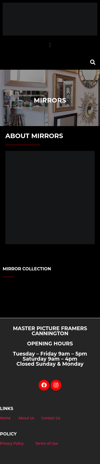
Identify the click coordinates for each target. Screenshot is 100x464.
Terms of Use (46, 443)
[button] (50, 45)
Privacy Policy (11, 443)
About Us (26, 417)
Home (5, 417)
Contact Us (50, 417)
